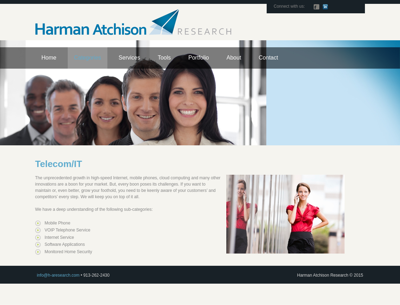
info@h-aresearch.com (58, 275)
